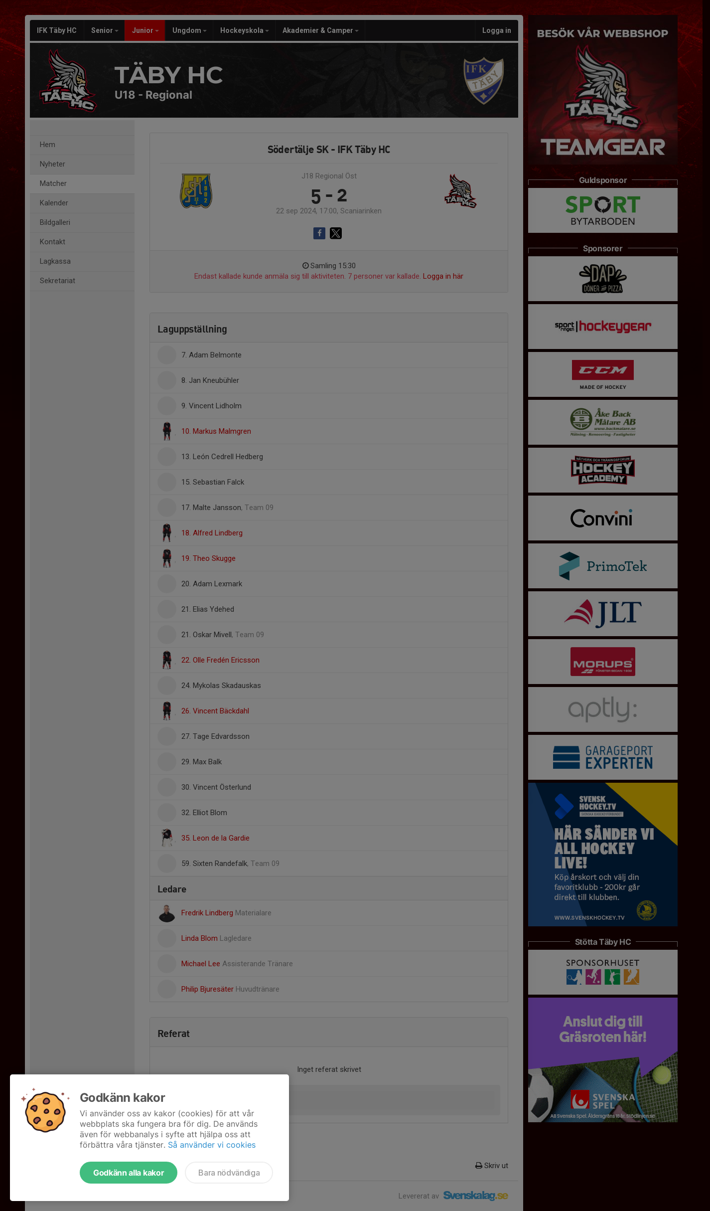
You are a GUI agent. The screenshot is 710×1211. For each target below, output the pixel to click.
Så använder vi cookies (212, 1145)
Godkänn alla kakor (128, 1173)
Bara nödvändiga (229, 1173)
